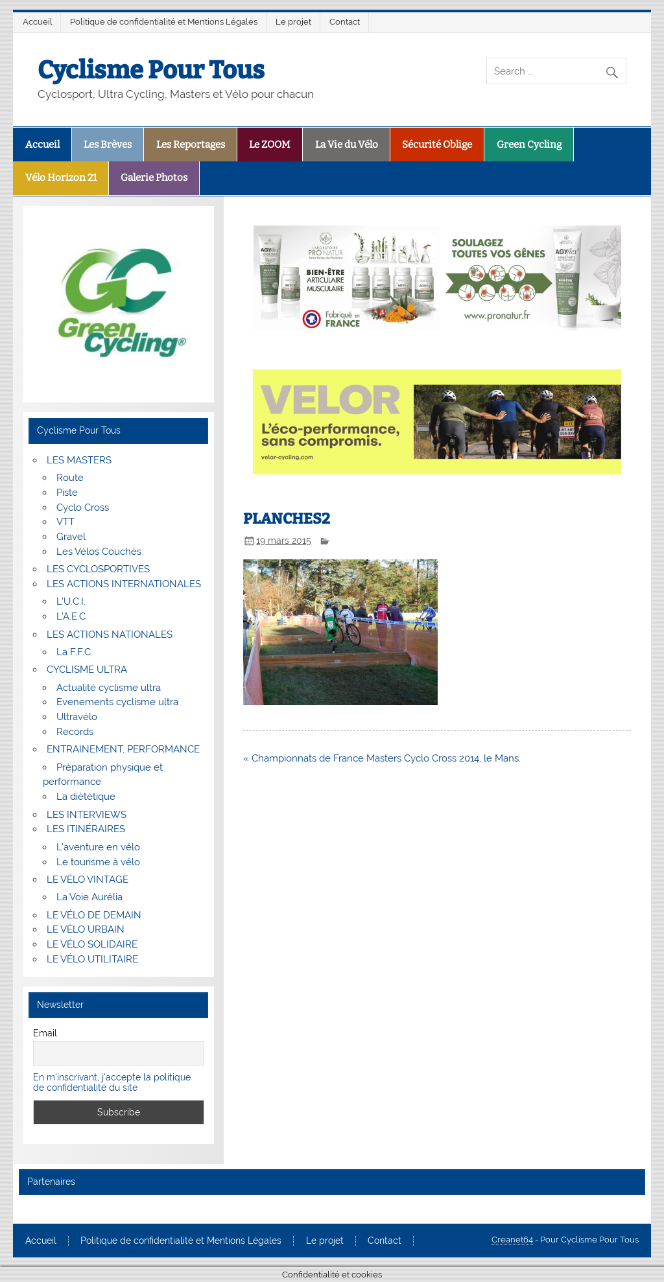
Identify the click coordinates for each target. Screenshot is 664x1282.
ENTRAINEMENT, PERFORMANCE (123, 749)
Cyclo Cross (82, 507)
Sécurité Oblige (437, 144)
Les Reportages (190, 144)
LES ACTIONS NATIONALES (109, 634)
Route (70, 478)
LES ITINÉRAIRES (86, 829)
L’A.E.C (71, 616)
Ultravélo (76, 717)
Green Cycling (529, 144)
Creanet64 (512, 1239)
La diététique (85, 796)
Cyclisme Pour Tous (151, 70)
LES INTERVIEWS (86, 815)
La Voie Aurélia (89, 897)
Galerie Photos (154, 177)
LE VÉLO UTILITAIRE (92, 959)
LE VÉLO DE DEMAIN (94, 915)
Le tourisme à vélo (98, 862)
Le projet (293, 22)
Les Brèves (108, 144)
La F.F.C (73, 652)
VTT (65, 522)
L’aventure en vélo (98, 847)
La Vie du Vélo (346, 144)
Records (74, 732)
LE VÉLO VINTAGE (87, 879)
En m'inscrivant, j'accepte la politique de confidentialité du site (112, 1082)
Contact (344, 22)
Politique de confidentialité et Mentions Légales (163, 22)
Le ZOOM (269, 144)
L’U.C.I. (71, 601)
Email (45, 1033)
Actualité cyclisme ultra (108, 687)
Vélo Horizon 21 (61, 177)
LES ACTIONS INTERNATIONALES (124, 584)
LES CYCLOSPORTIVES (98, 569)
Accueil (38, 22)
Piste (67, 492)
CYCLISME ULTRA (87, 669)
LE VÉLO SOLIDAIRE (92, 944)
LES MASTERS (79, 460)
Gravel (71, 536)
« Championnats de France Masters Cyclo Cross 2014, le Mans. (382, 758)
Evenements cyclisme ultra (117, 702)
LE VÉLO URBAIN (85, 929)
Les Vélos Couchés (98, 551)
